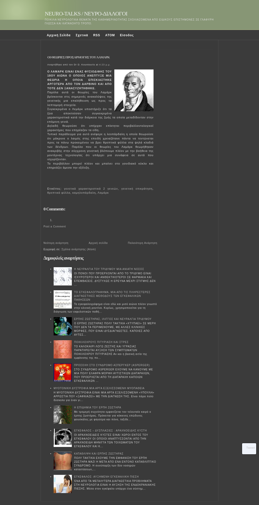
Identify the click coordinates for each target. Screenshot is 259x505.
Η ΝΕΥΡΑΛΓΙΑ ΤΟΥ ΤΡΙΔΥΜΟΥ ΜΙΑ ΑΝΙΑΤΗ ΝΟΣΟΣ (109, 269)
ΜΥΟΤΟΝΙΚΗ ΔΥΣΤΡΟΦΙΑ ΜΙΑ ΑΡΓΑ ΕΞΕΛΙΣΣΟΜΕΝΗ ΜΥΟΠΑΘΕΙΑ (99, 388)
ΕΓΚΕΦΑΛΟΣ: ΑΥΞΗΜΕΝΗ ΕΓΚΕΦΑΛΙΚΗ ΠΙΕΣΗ (106, 476)
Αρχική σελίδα (98, 243)
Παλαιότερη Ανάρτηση (142, 243)
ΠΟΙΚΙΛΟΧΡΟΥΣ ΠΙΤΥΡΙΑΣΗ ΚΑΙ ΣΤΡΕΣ (101, 342)
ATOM (110, 35)
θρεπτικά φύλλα (58, 192)
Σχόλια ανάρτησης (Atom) (78, 249)
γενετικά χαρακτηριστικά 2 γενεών (91, 188)
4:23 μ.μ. (105, 64)
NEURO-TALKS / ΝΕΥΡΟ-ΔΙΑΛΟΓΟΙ (86, 13)
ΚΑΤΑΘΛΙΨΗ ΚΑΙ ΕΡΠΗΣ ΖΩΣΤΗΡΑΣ (98, 453)
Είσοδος (127, 35)
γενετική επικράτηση (137, 188)
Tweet (250, 447)
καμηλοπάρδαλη (84, 192)
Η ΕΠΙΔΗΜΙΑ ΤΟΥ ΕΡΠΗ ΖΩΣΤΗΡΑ (97, 407)
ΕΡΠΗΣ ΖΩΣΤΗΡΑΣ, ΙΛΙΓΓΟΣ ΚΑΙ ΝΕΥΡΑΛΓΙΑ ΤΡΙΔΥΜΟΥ (113, 319)
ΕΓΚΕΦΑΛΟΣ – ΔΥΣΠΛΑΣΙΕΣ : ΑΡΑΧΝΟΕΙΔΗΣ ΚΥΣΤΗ (110, 430)
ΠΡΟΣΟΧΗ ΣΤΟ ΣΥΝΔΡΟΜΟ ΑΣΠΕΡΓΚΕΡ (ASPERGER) (112, 365)
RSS (96, 35)
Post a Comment (55, 226)
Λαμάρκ (103, 192)
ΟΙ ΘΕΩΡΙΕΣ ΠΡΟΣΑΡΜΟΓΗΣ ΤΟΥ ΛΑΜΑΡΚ (78, 57)
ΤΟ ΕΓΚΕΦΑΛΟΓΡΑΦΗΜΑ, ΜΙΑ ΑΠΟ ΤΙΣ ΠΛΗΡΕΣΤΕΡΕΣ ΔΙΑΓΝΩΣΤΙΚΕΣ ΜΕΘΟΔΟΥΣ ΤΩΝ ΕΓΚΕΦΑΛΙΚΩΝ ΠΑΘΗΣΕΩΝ (112, 296)
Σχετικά (82, 35)
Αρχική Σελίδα (59, 35)
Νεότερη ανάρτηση (56, 243)
